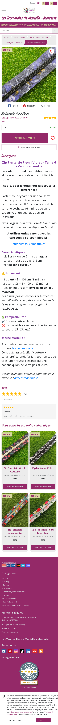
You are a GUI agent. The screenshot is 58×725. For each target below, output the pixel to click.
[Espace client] (39, 3)
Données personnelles (10, 632)
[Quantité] (6, 127)
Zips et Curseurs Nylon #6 (38, 37)
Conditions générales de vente (13, 592)
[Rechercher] (55, 31)
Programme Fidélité (9, 598)
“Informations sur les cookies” (21, 712)
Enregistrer (29, 105)
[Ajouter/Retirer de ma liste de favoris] (52, 138)
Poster (45, 105)
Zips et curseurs (19, 37)
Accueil (6, 37)
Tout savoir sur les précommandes (15, 605)
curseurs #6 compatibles (29, 244)
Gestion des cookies (9, 628)
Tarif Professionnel (9, 602)
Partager (13, 105)
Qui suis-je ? (7, 588)
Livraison (6, 595)
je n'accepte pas (14, 720)
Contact (32, 3)
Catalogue (6, 582)
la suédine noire (22, 348)
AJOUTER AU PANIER (25, 138)
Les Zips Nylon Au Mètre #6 (15, 117)
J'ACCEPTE (43, 720)
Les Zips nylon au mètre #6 (13, 43)
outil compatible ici (26, 378)
